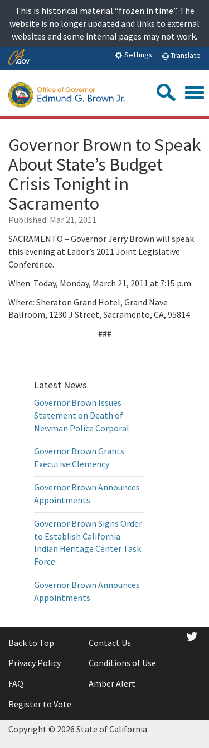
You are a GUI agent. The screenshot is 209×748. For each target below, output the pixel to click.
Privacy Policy (34, 662)
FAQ (15, 683)
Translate (181, 55)
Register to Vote (39, 704)
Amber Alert (112, 683)
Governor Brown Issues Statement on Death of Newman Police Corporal (81, 415)
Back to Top (31, 642)
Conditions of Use (122, 662)
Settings (133, 55)
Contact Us (110, 642)
